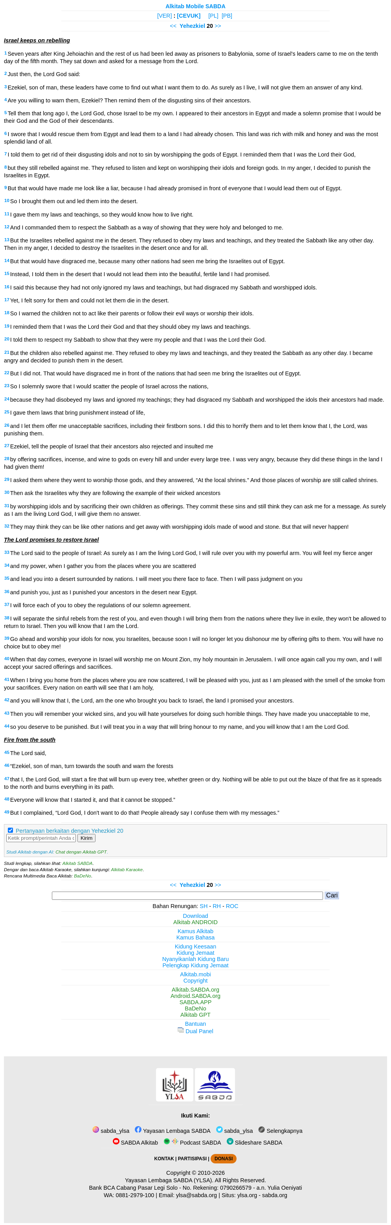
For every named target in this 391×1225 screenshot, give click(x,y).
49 (6, 812)
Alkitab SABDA (77, 863)
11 (6, 213)
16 (6, 286)
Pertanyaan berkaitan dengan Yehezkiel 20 (69, 831)
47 (6, 778)
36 (6, 591)
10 (6, 200)
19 (6, 326)
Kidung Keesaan (196, 946)
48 (6, 799)
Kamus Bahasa (195, 937)
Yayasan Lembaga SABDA (172, 1131)
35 (6, 578)
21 (6, 352)
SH (203, 906)
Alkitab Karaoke (127, 869)
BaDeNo (82, 876)
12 (6, 226)
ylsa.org (247, 1195)
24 (6, 399)
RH (217, 906)
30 (6, 492)
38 (6, 617)
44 (6, 726)
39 (6, 638)
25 (6, 412)
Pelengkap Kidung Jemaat (195, 965)
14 (6, 260)
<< (173, 26)
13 (6, 239)
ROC (232, 906)
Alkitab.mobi (195, 974)
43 (6, 713)
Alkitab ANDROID (195, 922)
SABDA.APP (196, 1002)
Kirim (86, 838)
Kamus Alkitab (195, 931)
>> (218, 26)
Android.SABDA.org (195, 996)
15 (6, 273)
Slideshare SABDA (255, 1142)
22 (6, 372)
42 (6, 699)
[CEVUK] (188, 16)
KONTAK (164, 1158)
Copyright (196, 980)
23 (6, 385)
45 (6, 752)
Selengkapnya (280, 1131)
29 (6, 479)
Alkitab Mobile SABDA (195, 6)
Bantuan (195, 1024)
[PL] (213, 16)
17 (6, 299)
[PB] (227, 16)
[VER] (164, 16)
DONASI (224, 1158)
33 (6, 552)
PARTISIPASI (192, 1158)
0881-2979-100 (135, 1195)
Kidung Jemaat (196, 953)
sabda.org (274, 1195)
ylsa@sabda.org (196, 1195)
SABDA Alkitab (135, 1142)
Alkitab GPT (195, 1015)
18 (6, 312)
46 (6, 765)
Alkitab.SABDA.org (195, 990)
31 (6, 505)
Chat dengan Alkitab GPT (80, 852)
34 (6, 565)
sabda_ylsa (110, 1131)
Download (195, 916)
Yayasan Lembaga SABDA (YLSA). (169, 1180)
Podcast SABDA (192, 1142)
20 (6, 339)
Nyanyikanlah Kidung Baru (195, 959)
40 (6, 658)
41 (6, 679)
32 (6, 526)
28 (6, 458)
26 (6, 425)
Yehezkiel (192, 26)
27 (6, 445)
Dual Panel (195, 1031)
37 (6, 604)
